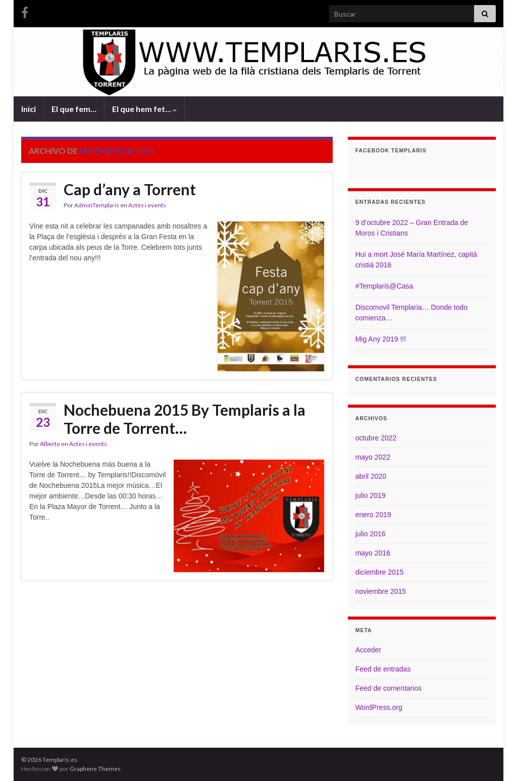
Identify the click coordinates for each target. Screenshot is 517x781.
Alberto (50, 444)
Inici (28, 109)
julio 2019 (370, 495)
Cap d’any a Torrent (130, 189)
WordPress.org (378, 707)
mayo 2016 (372, 553)
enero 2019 (373, 515)
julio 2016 (370, 534)
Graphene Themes (95, 768)
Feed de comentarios (388, 688)
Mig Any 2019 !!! (380, 339)
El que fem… (73, 109)
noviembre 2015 (380, 591)
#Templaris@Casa (384, 286)
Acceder (368, 650)
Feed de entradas (383, 669)
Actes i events (147, 205)
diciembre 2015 (379, 572)
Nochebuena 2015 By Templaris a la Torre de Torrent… (184, 419)
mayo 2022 (372, 457)
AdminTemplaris (96, 205)
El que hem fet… (144, 109)
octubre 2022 (376, 438)
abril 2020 (371, 476)
